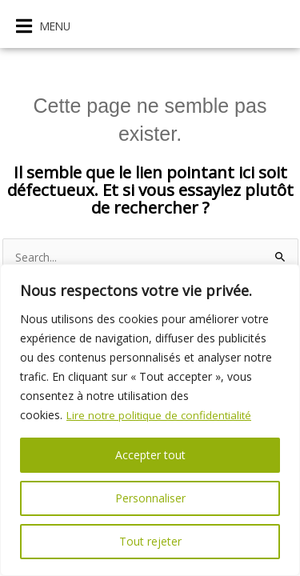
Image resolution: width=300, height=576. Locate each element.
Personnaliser (150, 498)
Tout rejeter (150, 541)
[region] (150, 420)
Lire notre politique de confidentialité (161, 414)
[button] (43, 26)
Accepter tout (150, 454)
